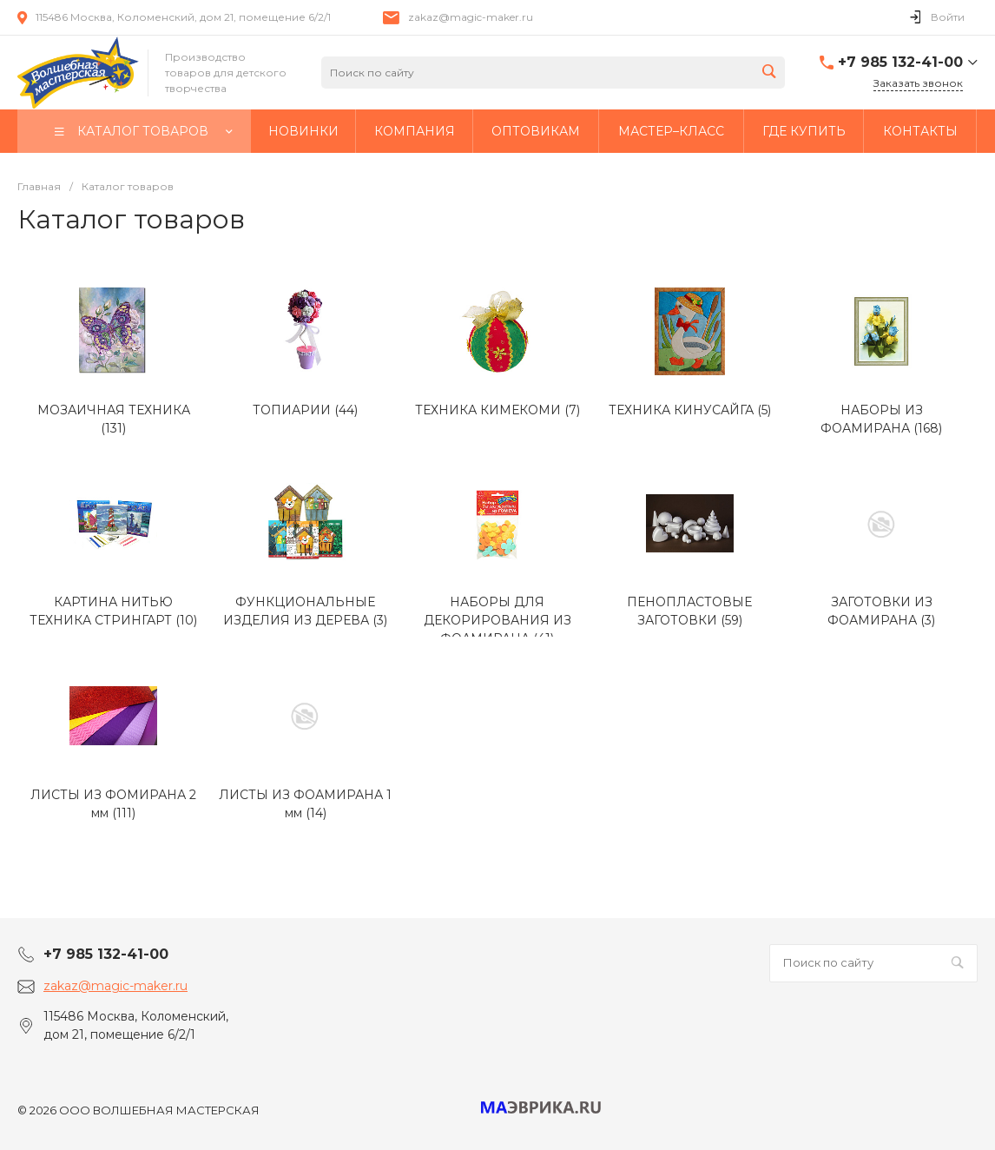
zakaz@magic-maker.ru (470, 16)
